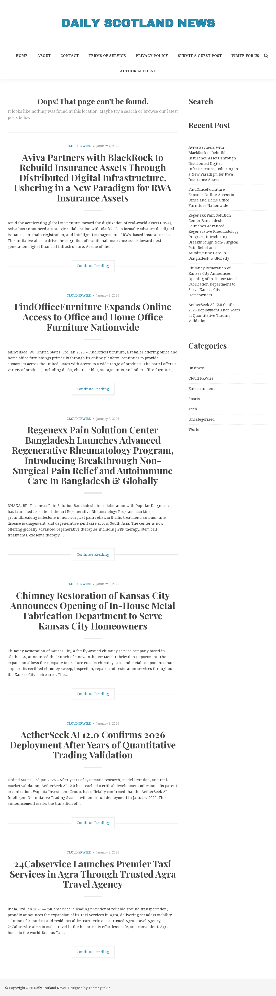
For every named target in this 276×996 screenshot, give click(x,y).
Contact (69, 56)
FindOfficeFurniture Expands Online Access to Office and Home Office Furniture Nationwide (92, 316)
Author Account (138, 71)
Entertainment (202, 389)
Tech (193, 409)
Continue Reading (93, 266)
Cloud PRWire (79, 146)
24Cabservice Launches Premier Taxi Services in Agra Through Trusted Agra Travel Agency (93, 873)
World (194, 430)
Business (197, 368)
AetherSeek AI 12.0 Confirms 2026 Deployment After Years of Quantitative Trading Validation (93, 744)
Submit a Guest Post (200, 56)
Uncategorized (202, 419)
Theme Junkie (99, 988)
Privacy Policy (152, 56)
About (44, 56)
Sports (194, 399)
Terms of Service (107, 56)
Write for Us (245, 56)
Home (22, 56)
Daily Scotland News (49, 988)
